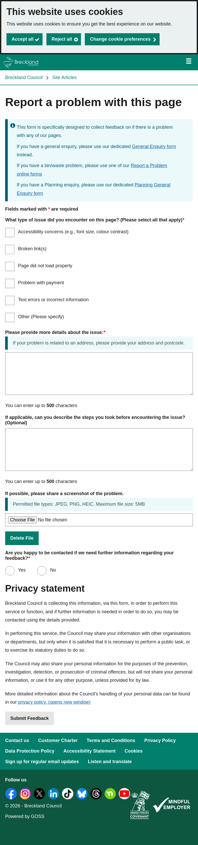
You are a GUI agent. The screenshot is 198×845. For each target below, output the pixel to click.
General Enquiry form (154, 146)
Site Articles (64, 77)
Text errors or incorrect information (53, 299)
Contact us (17, 740)
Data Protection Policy (29, 751)
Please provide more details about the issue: (55, 332)
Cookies (134, 751)
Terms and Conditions (111, 740)
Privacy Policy (160, 740)
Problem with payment (41, 282)
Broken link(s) (32, 248)
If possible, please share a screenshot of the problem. (64, 493)
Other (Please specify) (41, 316)
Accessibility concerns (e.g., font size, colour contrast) (73, 231)
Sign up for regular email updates (42, 761)
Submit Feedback (29, 718)
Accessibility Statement (89, 751)
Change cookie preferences (120, 39)
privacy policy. (54, 702)
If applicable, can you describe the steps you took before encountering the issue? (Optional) (95, 420)
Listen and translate (110, 761)
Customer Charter (58, 740)
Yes (21, 570)
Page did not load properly (45, 265)
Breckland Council (24, 77)
